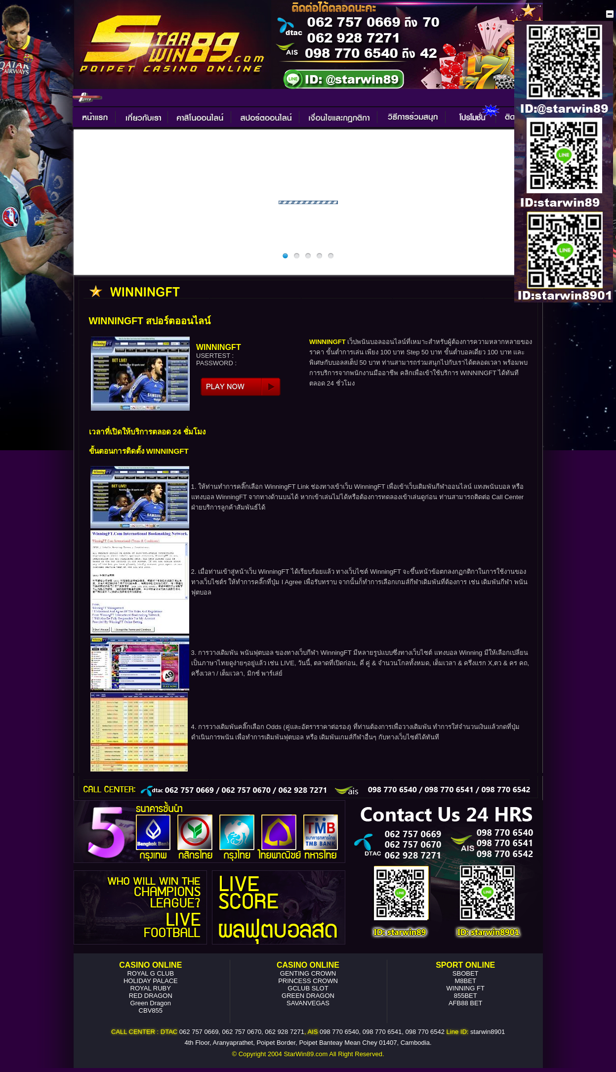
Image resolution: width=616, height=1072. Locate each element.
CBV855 (151, 1010)
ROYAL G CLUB (150, 973)
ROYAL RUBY (150, 988)
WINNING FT (466, 988)
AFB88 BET (466, 1003)
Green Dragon (150, 1003)
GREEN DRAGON (308, 995)
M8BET (465, 981)
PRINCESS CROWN (308, 981)
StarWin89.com (306, 1054)
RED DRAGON (150, 995)
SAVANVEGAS (308, 1003)
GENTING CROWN (308, 973)
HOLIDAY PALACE (150, 981)
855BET (465, 995)
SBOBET (465, 973)
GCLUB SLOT (307, 988)
